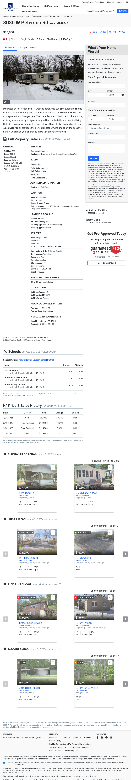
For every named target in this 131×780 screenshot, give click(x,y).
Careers (120, 2)
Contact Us (65, 737)
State (110, 91)
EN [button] (127, 2)
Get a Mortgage (30, 11)
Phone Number (94, 133)
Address (94, 82)
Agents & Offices (72, 6)
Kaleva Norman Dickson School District (36, 360)
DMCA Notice (55, 751)
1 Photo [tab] (10, 47)
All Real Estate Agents (31, 737)
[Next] (125, 554)
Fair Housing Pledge (72, 751)
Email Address (94, 124)
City (90, 91)
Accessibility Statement (79, 747)
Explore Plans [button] (19, 764)
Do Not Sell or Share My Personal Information (70, 744)
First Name (93, 115)
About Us (110, 2)
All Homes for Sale (11, 737)
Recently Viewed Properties (100, 11)
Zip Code (92, 101)
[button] (122, 11)
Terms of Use (111, 196)
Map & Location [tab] (27, 47)
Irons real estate (112, 725)
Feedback (53, 738)
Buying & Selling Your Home (93, 2)
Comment (92, 142)
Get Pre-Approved (107, 263)
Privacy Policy (55, 741)
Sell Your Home (52, 6)
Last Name (111, 115)
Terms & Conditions (57, 747)
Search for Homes (31, 6)
